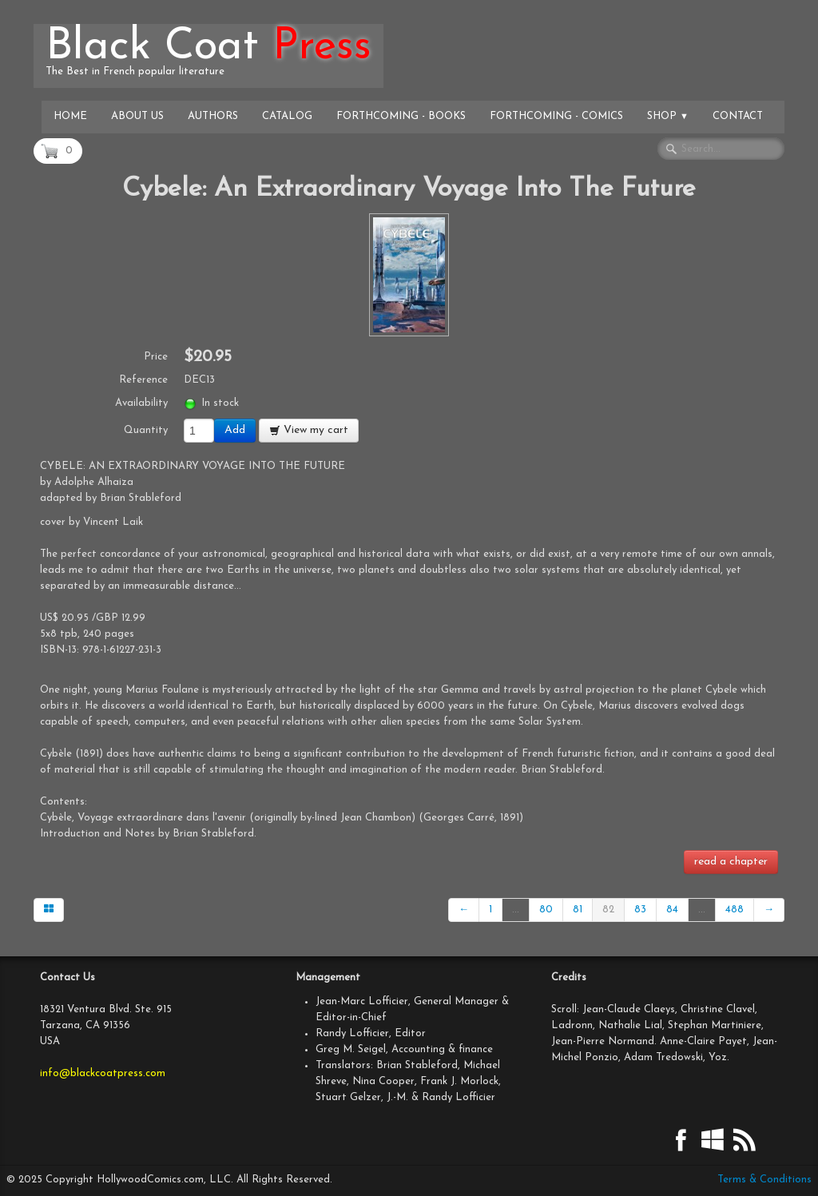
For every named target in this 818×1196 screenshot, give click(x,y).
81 (577, 909)
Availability (141, 403)
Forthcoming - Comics (556, 116)
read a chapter (731, 862)
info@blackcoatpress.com (102, 1073)
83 (640, 909)
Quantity (146, 430)
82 (608, 909)
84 (672, 909)
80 (546, 909)
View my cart (308, 430)
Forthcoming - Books (401, 116)
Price (156, 357)
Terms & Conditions (764, 1179)
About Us (137, 116)
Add (234, 430)
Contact (738, 116)
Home (70, 116)
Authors (213, 116)
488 (734, 909)
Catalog (287, 116)
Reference (143, 380)
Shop (668, 116)
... (515, 909)
